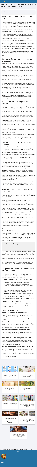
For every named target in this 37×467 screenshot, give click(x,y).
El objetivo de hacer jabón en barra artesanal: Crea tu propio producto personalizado (27, 361)
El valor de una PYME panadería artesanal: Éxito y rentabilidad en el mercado (10, 361)
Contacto (2, 463)
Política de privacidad (4, 465)
